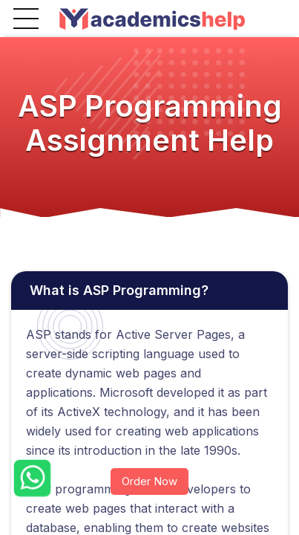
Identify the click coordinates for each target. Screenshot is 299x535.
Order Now (149, 481)
